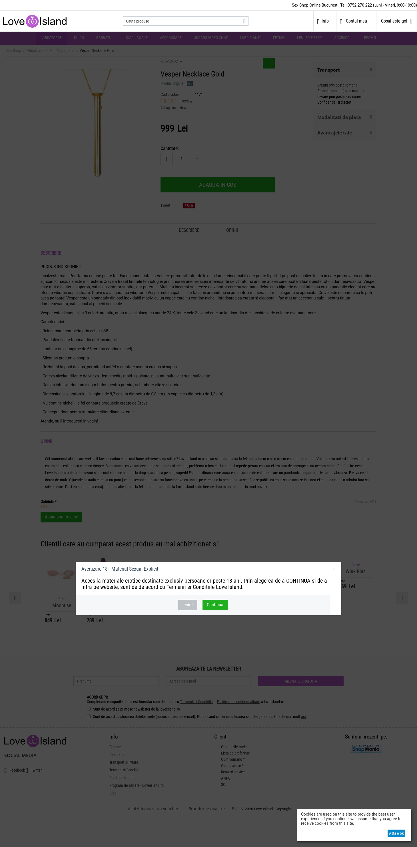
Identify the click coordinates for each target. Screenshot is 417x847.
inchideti (334, 570)
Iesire (188, 604)
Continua (215, 604)
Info (325, 21)
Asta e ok (396, 833)
